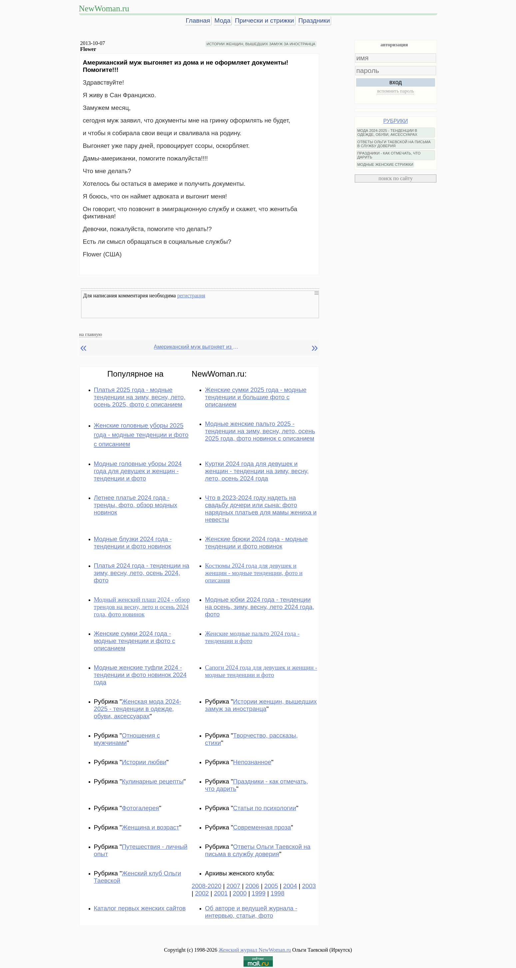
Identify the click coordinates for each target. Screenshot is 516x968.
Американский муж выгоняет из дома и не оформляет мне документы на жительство (197, 347)
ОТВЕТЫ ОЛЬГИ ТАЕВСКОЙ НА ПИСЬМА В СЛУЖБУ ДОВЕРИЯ (394, 144)
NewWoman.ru (104, 8)
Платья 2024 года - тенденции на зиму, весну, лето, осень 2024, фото (142, 573)
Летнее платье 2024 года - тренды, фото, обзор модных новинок (135, 505)
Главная (198, 20)
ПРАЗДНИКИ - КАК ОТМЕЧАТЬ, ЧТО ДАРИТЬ (389, 155)
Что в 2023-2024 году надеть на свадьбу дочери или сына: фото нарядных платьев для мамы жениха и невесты (260, 508)
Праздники (314, 20)
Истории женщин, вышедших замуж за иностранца (261, 705)
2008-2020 (206, 885)
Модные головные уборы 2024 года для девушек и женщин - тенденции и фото (138, 471)
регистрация (191, 295)
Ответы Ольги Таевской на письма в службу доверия (257, 850)
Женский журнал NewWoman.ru (255, 950)
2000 (240, 893)
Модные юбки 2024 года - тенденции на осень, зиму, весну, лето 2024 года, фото (259, 607)
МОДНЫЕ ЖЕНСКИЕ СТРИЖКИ (385, 164)
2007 (234, 885)
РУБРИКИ (395, 121)
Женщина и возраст (150, 827)
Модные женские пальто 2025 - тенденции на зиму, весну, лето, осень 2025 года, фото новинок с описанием (260, 431)
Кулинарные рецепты (153, 781)
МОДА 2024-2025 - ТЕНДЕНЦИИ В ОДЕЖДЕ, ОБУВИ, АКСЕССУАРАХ (387, 133)
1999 (259, 893)
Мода (223, 20)
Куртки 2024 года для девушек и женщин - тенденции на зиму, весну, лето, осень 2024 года (256, 471)
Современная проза (262, 827)
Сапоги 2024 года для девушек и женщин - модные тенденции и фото (261, 671)
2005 (271, 885)
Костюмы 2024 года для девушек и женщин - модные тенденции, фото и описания (253, 573)
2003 (309, 885)
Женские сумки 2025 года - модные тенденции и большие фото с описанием (255, 397)
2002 (202, 893)
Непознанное (252, 762)
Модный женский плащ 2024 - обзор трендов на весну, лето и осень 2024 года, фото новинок (142, 607)
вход (395, 82)
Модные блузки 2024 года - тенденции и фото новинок (133, 542)
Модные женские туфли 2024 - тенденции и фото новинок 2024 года (140, 675)
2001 (221, 893)
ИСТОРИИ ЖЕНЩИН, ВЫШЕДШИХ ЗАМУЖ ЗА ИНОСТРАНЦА (261, 44)
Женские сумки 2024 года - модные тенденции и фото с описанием (134, 641)
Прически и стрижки (264, 20)
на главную (90, 334)
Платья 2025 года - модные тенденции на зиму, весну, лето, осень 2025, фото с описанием (140, 397)
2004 (290, 885)
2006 (252, 885)
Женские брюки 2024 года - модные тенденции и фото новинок (256, 542)
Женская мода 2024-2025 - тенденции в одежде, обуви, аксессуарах (137, 709)
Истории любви (144, 762)
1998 (277, 893)
